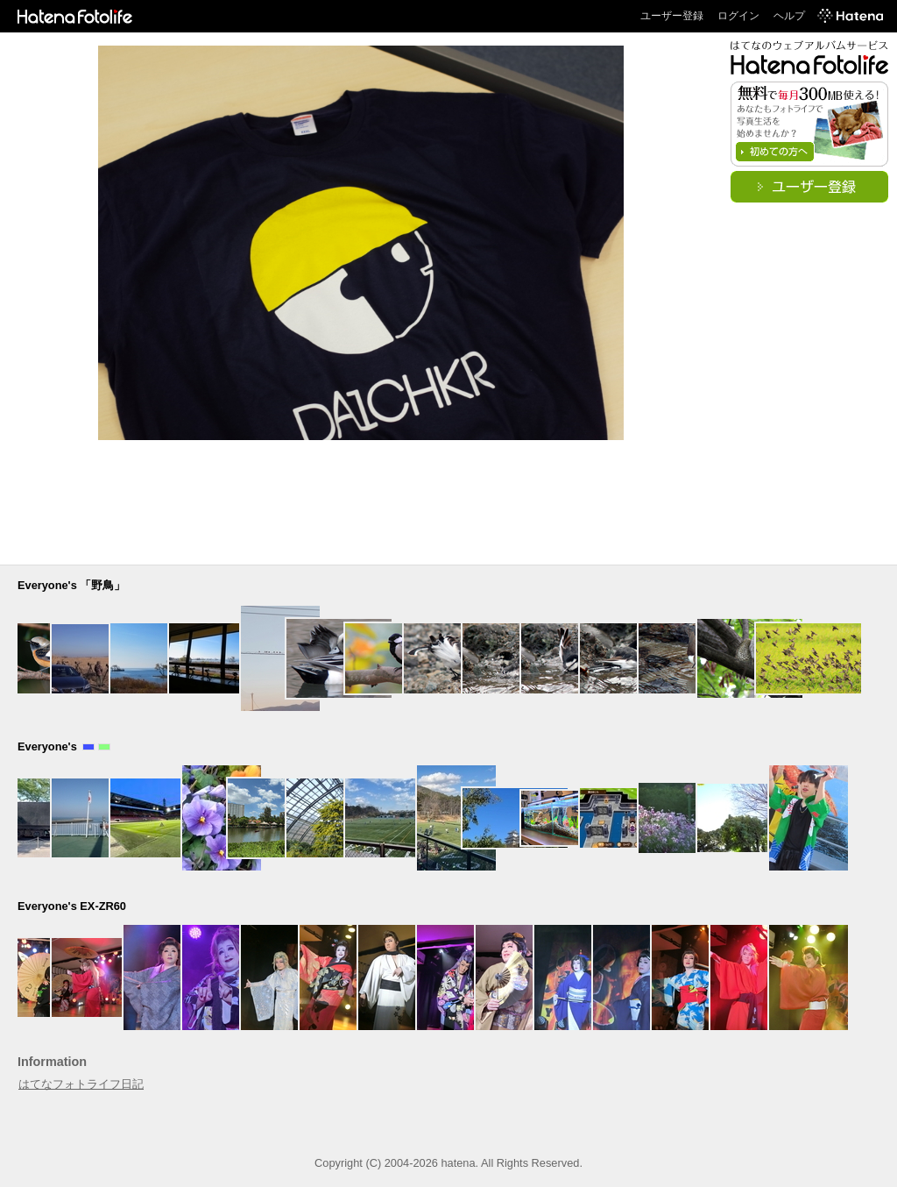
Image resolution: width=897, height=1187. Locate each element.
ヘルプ (789, 16)
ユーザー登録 (671, 16)
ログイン (738, 16)
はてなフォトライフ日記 (81, 1084)
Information (52, 1062)
